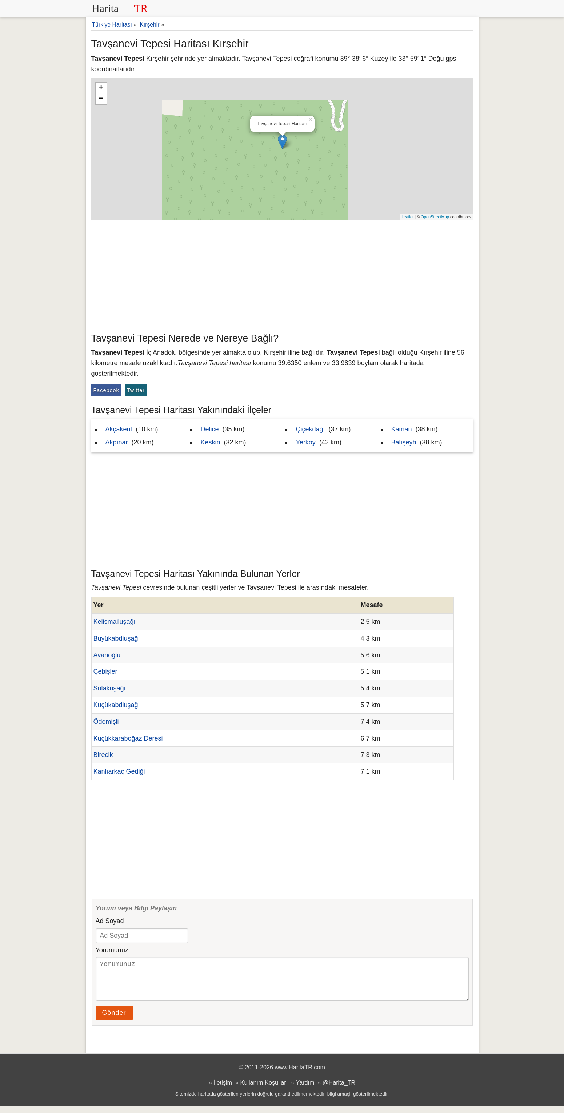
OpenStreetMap (435, 217)
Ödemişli (106, 721)
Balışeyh (403, 442)
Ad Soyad (110, 921)
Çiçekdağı (310, 429)
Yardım (305, 1089)
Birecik (103, 754)
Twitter (136, 390)
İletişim (223, 1089)
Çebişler (105, 671)
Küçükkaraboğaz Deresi (128, 738)
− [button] (101, 98)
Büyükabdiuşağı (116, 638)
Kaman (401, 429)
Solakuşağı (109, 688)
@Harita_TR (339, 1089)
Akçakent (118, 429)
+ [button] (101, 88)
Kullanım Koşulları (264, 1089)
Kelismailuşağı (114, 621)
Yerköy (306, 442)
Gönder (114, 1020)
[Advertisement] (282, 275)
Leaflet (407, 217)
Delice (210, 429)
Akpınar (116, 442)
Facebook (106, 390)
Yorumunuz (112, 950)
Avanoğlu (107, 655)
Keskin (210, 442)
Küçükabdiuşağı (116, 705)
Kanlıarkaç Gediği (119, 771)
